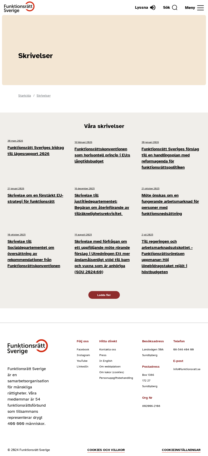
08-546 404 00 (183, 338)
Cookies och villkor (106, 439)
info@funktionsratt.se (186, 358)
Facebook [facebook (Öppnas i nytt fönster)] (83, 338)
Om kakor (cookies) (111, 361)
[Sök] (169, 7)
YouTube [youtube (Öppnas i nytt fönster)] (82, 349)
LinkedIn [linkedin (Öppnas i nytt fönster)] (82, 355)
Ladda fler (104, 284)
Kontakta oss (107, 338)
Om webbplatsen (110, 355)
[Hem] (19, 7)
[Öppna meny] (194, 7)
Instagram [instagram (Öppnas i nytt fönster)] (83, 344)
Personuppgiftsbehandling (116, 366)
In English (105, 349)
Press (102, 344)
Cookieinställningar (181, 439)
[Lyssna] (143, 7)
